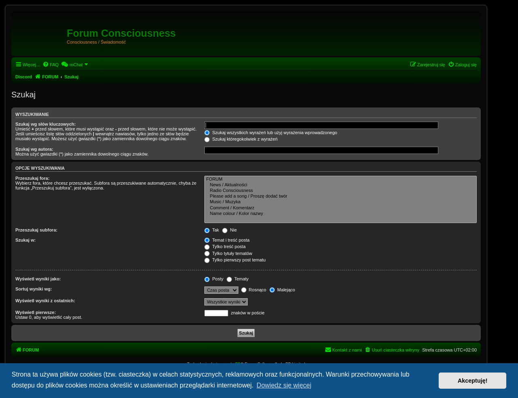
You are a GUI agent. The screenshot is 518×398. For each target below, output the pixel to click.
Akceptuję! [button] (473, 380)
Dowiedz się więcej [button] (284, 385)
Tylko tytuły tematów (228, 253)
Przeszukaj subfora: (36, 229)
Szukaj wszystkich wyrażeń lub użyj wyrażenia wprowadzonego (270, 132)
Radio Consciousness (340, 191)
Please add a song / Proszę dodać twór (340, 196)
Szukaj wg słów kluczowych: (45, 124)
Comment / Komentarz (340, 208)
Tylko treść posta (224, 246)
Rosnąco (253, 289)
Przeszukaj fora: (32, 178)
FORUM (340, 179)
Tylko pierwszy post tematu (234, 259)
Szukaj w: (25, 240)
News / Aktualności (340, 185)
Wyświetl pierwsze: (35, 312)
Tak (211, 229)
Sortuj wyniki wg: (33, 288)
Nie (229, 229)
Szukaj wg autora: (34, 149)
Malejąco (282, 289)
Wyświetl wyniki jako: (38, 278)
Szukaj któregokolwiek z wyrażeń (240, 139)
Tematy (237, 278)
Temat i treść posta (226, 240)
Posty (213, 278)
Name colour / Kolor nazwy (340, 214)
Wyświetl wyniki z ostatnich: (45, 300)
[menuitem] (50, 64)
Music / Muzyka (340, 202)
